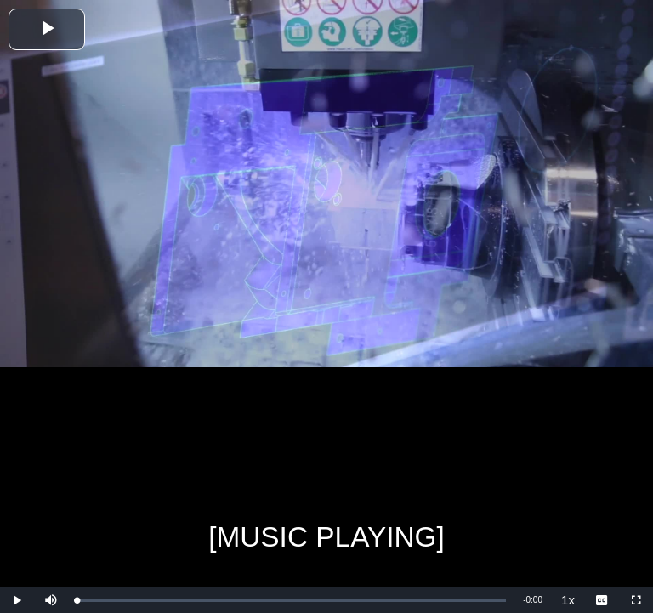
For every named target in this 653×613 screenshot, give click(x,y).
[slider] (291, 600)
